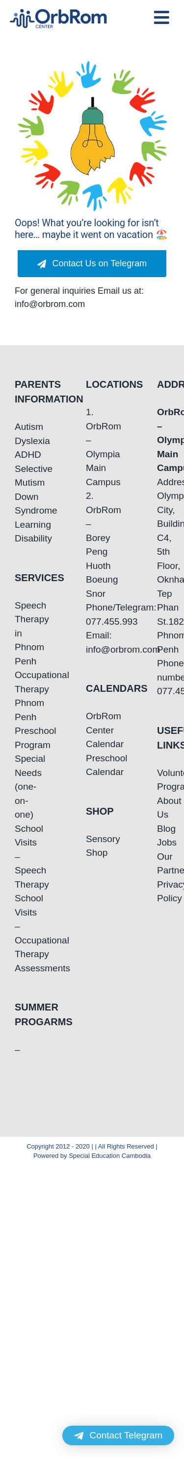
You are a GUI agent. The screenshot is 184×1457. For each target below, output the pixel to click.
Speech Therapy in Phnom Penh (21, 633)
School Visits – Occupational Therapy (21, 926)
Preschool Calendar (92, 765)
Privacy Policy (163, 891)
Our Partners (163, 863)
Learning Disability (21, 531)
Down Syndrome (21, 504)
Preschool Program (21, 738)
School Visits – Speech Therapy (21, 856)
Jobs (163, 842)
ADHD (21, 454)
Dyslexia (21, 441)
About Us (163, 808)
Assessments (21, 968)
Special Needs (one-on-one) (21, 786)
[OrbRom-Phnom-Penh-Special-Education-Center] (58, 12)
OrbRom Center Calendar (92, 730)
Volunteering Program (163, 780)
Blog (163, 828)
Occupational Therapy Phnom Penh (21, 696)
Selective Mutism (21, 476)
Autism (21, 427)
